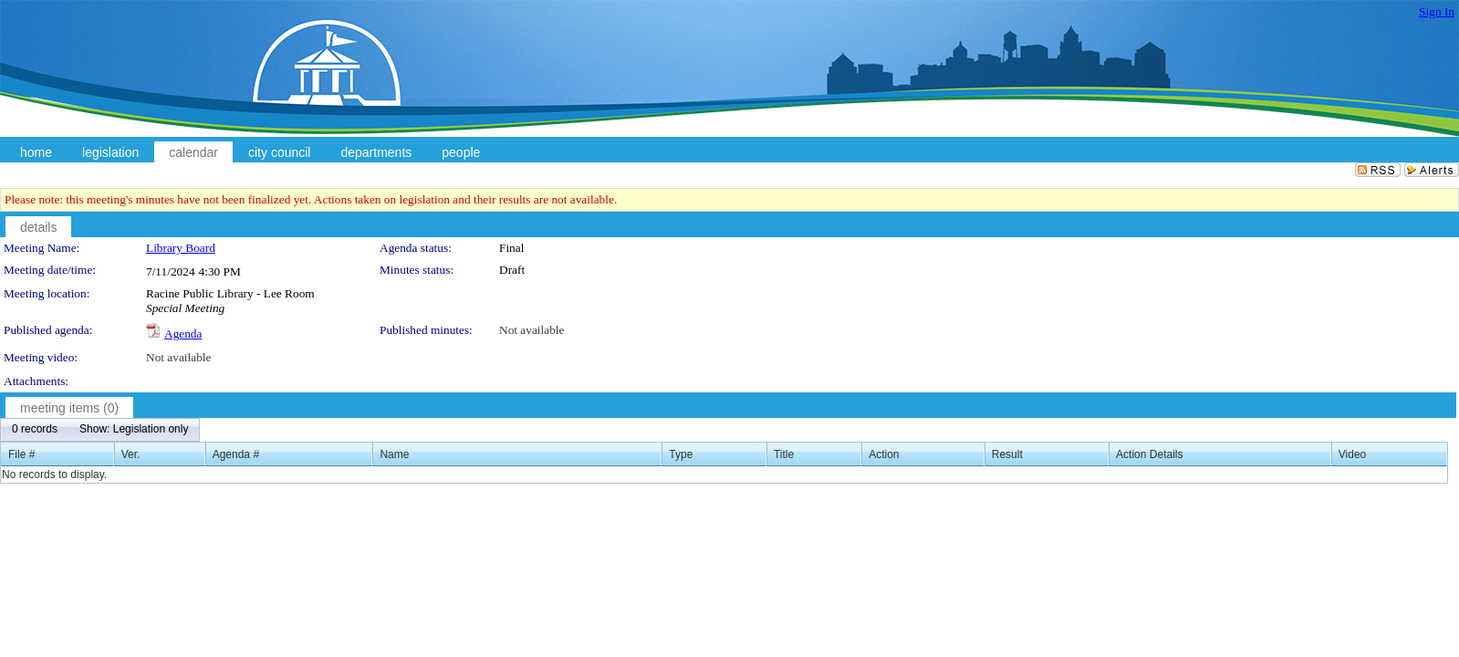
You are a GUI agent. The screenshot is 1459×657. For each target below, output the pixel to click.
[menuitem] (34, 430)
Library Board (180, 248)
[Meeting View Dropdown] (133, 430)
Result (1007, 454)
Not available (531, 330)
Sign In (1436, 11)
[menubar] (100, 430)
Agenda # (236, 454)
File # (21, 454)
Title (784, 454)
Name (394, 454)
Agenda (183, 333)
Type (681, 454)
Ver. (131, 454)
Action (884, 454)
